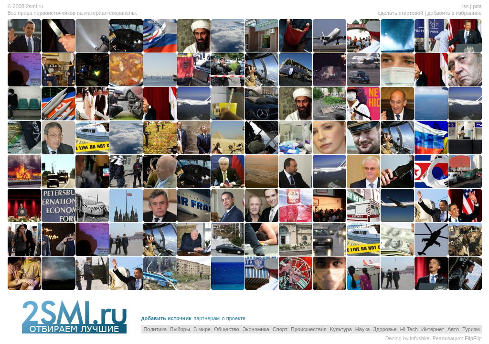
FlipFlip (473, 338)
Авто (453, 329)
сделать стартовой (400, 13)
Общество (226, 329)
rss (464, 6)
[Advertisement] (370, 307)
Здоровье (385, 329)
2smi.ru (34, 6)
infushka (420, 338)
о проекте (233, 318)
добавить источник (166, 318)
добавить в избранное (454, 13)
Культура (341, 329)
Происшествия (309, 329)
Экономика (256, 329)
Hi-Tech (409, 329)
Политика (155, 329)
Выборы (180, 329)
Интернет (432, 329)
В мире (202, 329)
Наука (362, 329)
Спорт (280, 329)
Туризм (470, 329)
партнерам (206, 318)
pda (477, 6)
